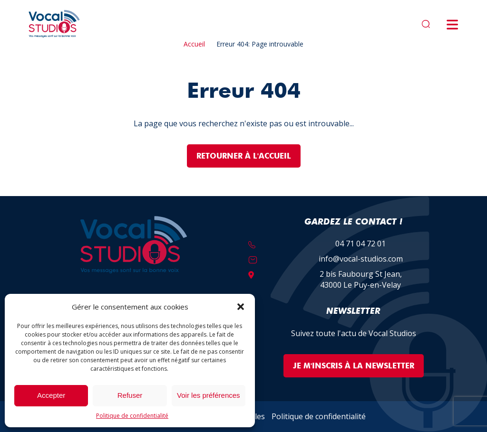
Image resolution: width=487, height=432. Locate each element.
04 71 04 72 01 (360, 243)
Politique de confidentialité (132, 416)
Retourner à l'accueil (243, 155)
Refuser (130, 395)
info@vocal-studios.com (361, 259)
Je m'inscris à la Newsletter (353, 365)
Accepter (51, 395)
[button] (240, 306)
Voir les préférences (208, 395)
